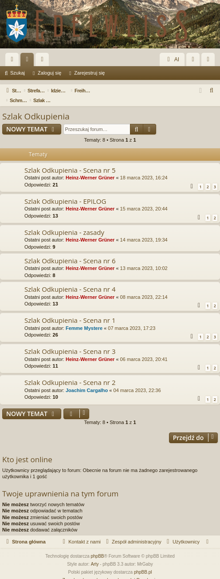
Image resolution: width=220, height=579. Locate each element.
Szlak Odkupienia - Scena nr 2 (69, 372)
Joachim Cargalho (87, 380)
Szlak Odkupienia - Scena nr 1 (69, 310)
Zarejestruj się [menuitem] (210, 61)
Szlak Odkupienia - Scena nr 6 (69, 250)
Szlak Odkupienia (36, 106)
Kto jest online (27, 449)
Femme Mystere (84, 318)
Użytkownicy (44, 61)
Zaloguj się (49, 72)
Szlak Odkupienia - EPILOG (65, 191)
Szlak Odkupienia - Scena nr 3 (69, 341)
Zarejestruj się (89, 72)
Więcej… (14, 61)
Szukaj (17, 72)
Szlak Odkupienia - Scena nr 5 (69, 160)
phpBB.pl (143, 562)
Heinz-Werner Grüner (90, 168)
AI (172, 59)
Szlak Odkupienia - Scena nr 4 (69, 279)
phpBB (97, 546)
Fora (29, 61)
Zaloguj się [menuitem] (195, 61)
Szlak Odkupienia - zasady (64, 222)
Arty (95, 554)
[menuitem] (212, 90)
